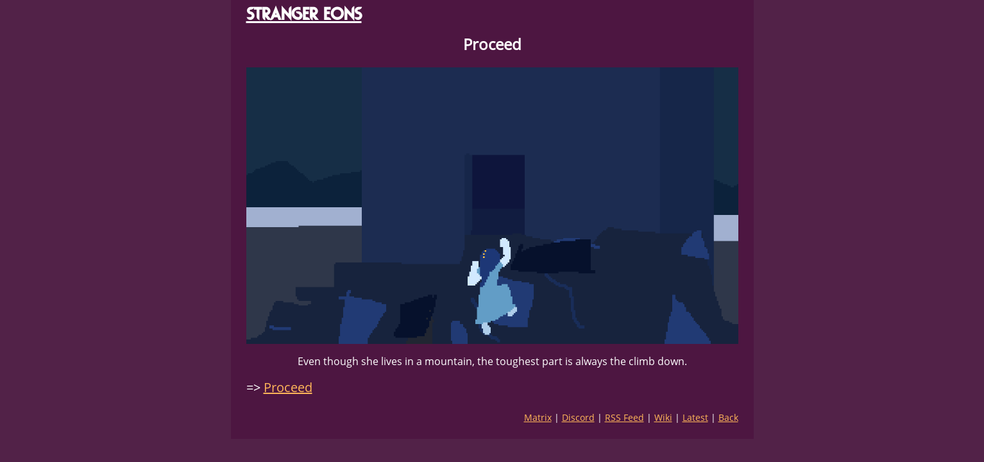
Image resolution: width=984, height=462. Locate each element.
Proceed (288, 387)
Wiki (663, 417)
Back (728, 417)
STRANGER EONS (304, 14)
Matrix (538, 417)
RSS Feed (624, 417)
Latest (695, 417)
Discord (578, 417)
